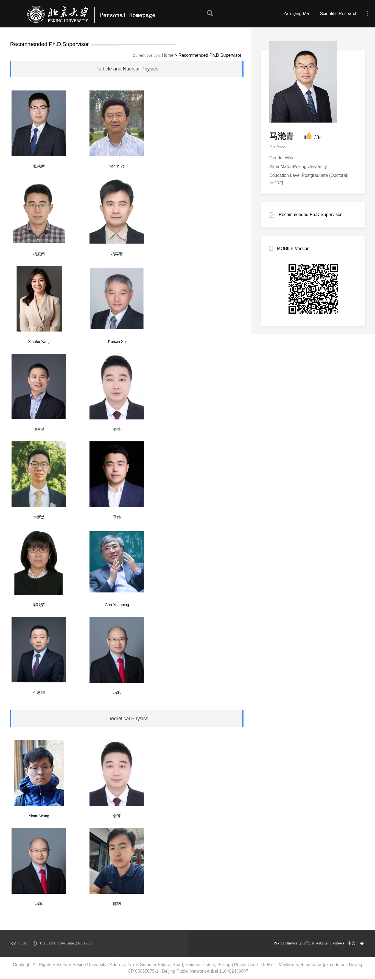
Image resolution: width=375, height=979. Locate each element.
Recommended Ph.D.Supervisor (310, 214)
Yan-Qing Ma (296, 13)
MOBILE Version (293, 248)
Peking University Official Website (301, 943)
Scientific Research (338, 13)
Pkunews (337, 943)
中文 (352, 943)
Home (168, 55)
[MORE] (276, 183)
